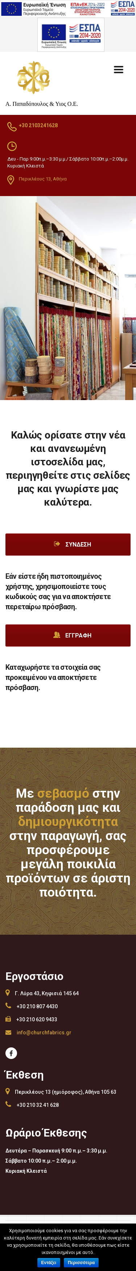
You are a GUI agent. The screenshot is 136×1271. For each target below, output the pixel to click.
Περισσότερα (81, 1262)
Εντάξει (48, 1262)
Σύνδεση (72, 544)
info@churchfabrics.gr (44, 1032)
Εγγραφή (72, 635)
